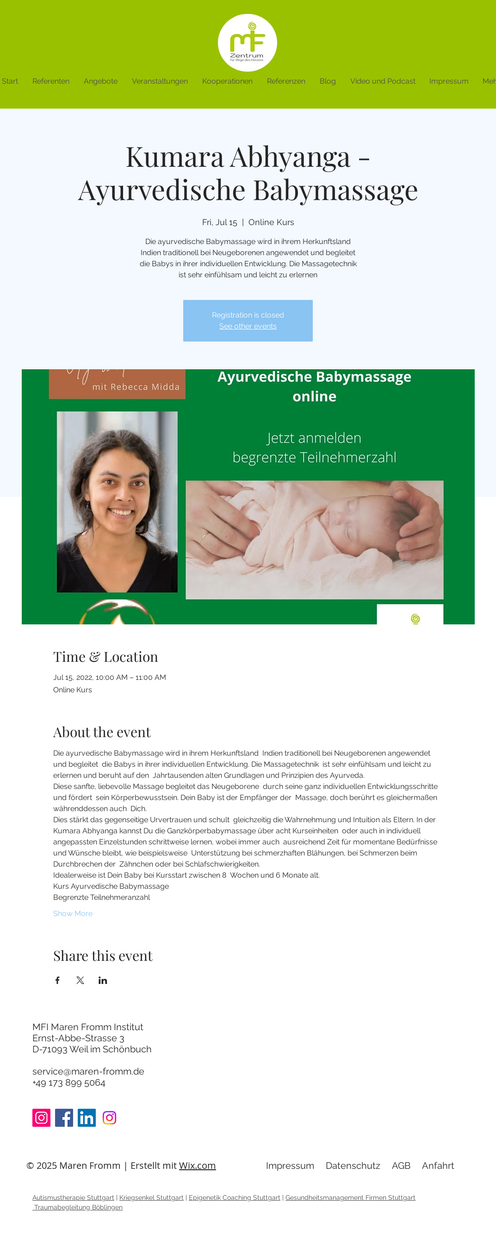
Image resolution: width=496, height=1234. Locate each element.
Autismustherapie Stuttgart (73, 1197)
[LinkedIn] (87, 1118)
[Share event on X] (80, 980)
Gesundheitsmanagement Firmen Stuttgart (350, 1197)
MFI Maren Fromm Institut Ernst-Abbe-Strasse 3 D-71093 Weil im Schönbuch (92, 1038)
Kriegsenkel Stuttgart (151, 1197)
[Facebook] (64, 1118)
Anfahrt (438, 1165)
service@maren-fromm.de (88, 1071)
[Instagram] (41, 1118)
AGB (401, 1165)
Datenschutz (353, 1165)
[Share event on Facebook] (57, 980)
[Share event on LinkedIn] (103, 980)
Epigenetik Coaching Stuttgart (234, 1197)
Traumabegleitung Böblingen (77, 1207)
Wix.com (197, 1165)
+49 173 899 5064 (68, 1082)
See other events (248, 326)
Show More (73, 913)
